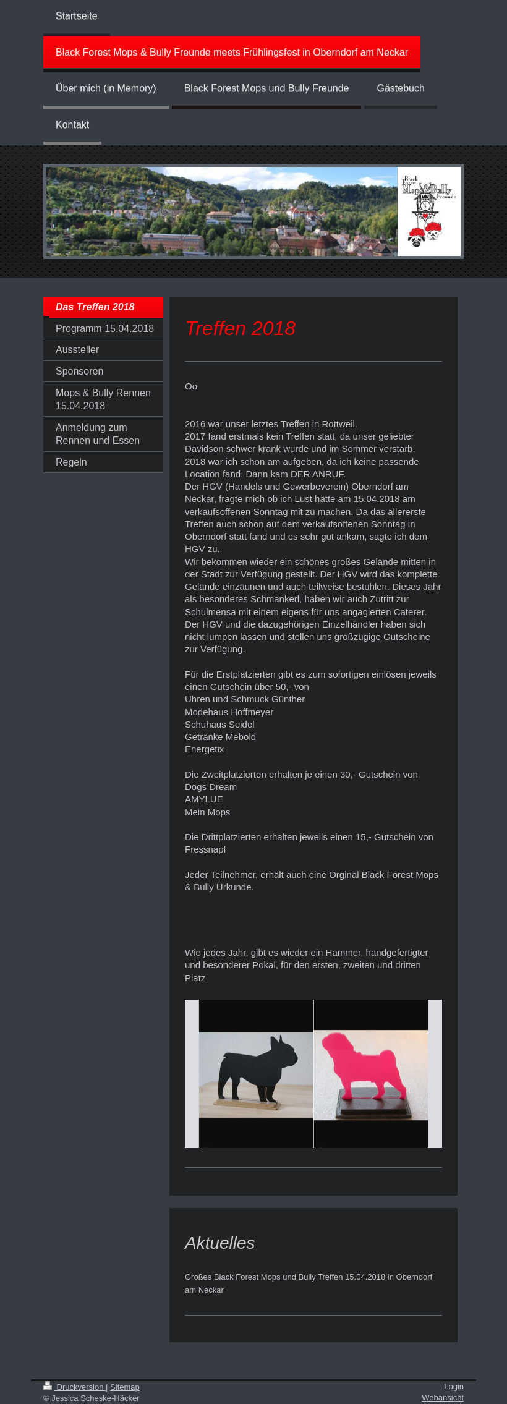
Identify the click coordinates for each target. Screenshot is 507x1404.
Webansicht (443, 1397)
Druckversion (74, 1387)
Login (454, 1386)
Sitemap (125, 1387)
